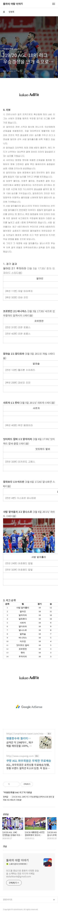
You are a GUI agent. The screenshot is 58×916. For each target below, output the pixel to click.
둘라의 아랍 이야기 (13, 4)
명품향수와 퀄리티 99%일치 (17, 738)
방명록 (11, 11)
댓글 (5, 846)
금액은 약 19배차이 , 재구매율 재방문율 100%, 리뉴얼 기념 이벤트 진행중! (19, 744)
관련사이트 (7, 899)
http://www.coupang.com (20, 756)
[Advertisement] (29, 707)
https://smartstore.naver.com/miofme (25, 733)
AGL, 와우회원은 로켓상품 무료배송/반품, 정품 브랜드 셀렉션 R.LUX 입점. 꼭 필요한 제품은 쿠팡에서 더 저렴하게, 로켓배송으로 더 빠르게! (28, 766)
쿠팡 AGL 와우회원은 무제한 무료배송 (28, 760)
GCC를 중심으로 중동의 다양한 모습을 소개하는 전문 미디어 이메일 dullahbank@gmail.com (22, 873)
